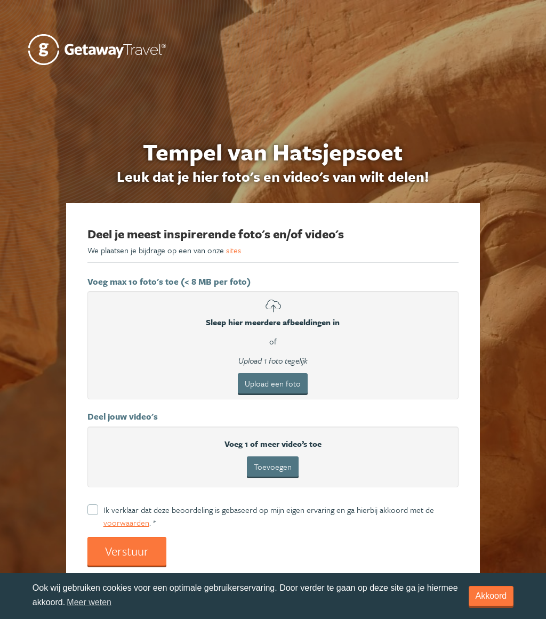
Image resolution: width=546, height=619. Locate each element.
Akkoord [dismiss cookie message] (491, 595)
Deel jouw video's (122, 416)
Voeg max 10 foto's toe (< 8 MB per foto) (169, 281)
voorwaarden (126, 522)
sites (233, 250)
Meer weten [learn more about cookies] (89, 602)
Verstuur (127, 551)
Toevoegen (273, 466)
